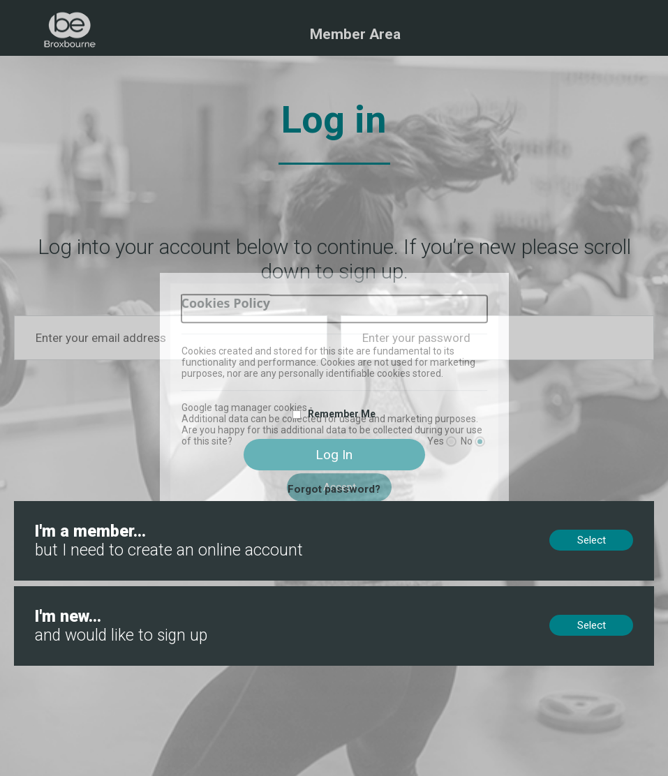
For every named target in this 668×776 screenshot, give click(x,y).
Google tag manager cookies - (247, 407)
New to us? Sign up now (70, 592)
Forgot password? (334, 489)
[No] (480, 441)
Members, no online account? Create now (110, 507)
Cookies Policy (226, 303)
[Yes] (451, 441)
